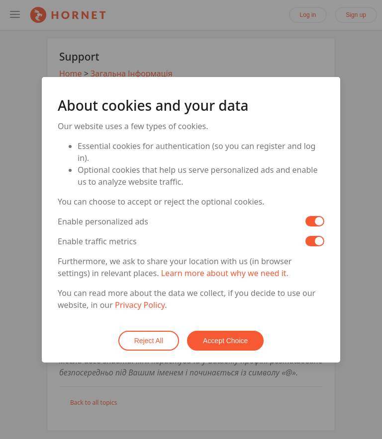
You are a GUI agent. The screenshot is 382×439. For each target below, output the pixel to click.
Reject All (148, 341)
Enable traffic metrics (97, 241)
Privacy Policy (140, 304)
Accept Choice (225, 341)
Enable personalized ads (103, 221)
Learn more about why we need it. (224, 273)
